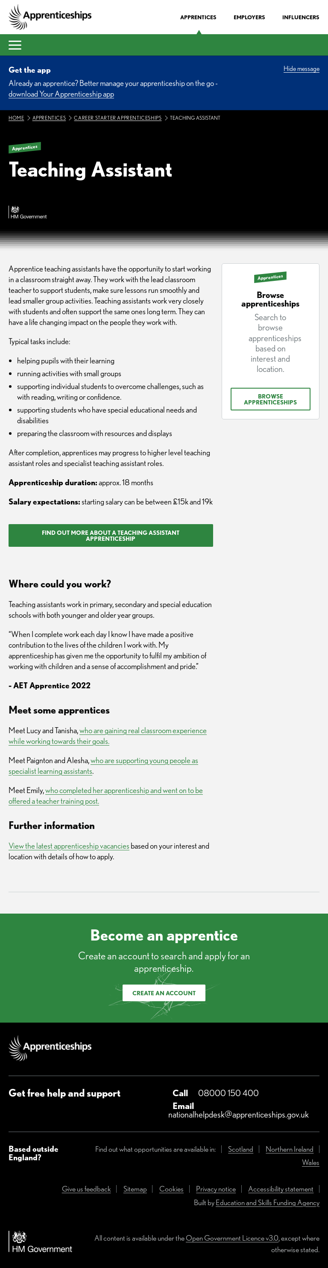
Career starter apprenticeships (117, 118)
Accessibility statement (280, 1188)
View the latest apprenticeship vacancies (69, 846)
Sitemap (135, 1188)
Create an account (164, 993)
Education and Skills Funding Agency (267, 1202)
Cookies (171, 1188)
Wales (310, 1162)
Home (16, 118)
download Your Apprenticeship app (61, 94)
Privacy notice (216, 1188)
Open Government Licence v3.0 (232, 1237)
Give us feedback (86, 1188)
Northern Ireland (289, 1148)
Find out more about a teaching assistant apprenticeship (110, 535)
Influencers (300, 17)
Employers (249, 17)
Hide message (301, 69)
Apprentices (198, 17)
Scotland (240, 1148)
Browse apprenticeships (270, 399)
